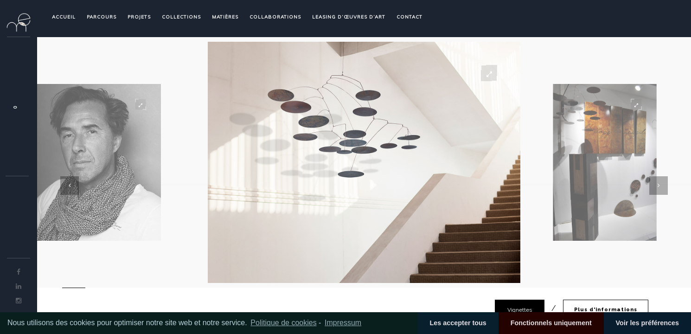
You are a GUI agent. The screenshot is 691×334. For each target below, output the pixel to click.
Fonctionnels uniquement (551, 323)
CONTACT (409, 17)
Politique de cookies (283, 323)
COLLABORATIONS (275, 17)
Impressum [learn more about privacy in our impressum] (343, 323)
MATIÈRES (225, 17)
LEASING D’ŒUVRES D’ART (348, 17)
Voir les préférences (647, 323)
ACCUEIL (64, 17)
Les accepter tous (457, 323)
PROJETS (139, 17)
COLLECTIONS (181, 17)
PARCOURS (101, 17)
